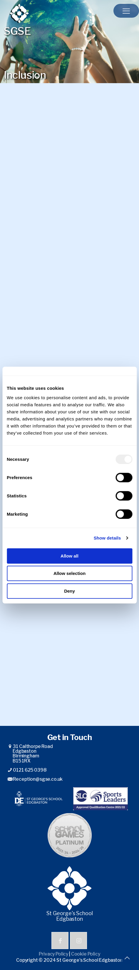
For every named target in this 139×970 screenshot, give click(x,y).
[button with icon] (59, 940)
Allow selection (69, 573)
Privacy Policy (53, 954)
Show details (107, 537)
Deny (69, 590)
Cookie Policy (85, 954)
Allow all (69, 555)
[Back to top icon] (127, 958)
